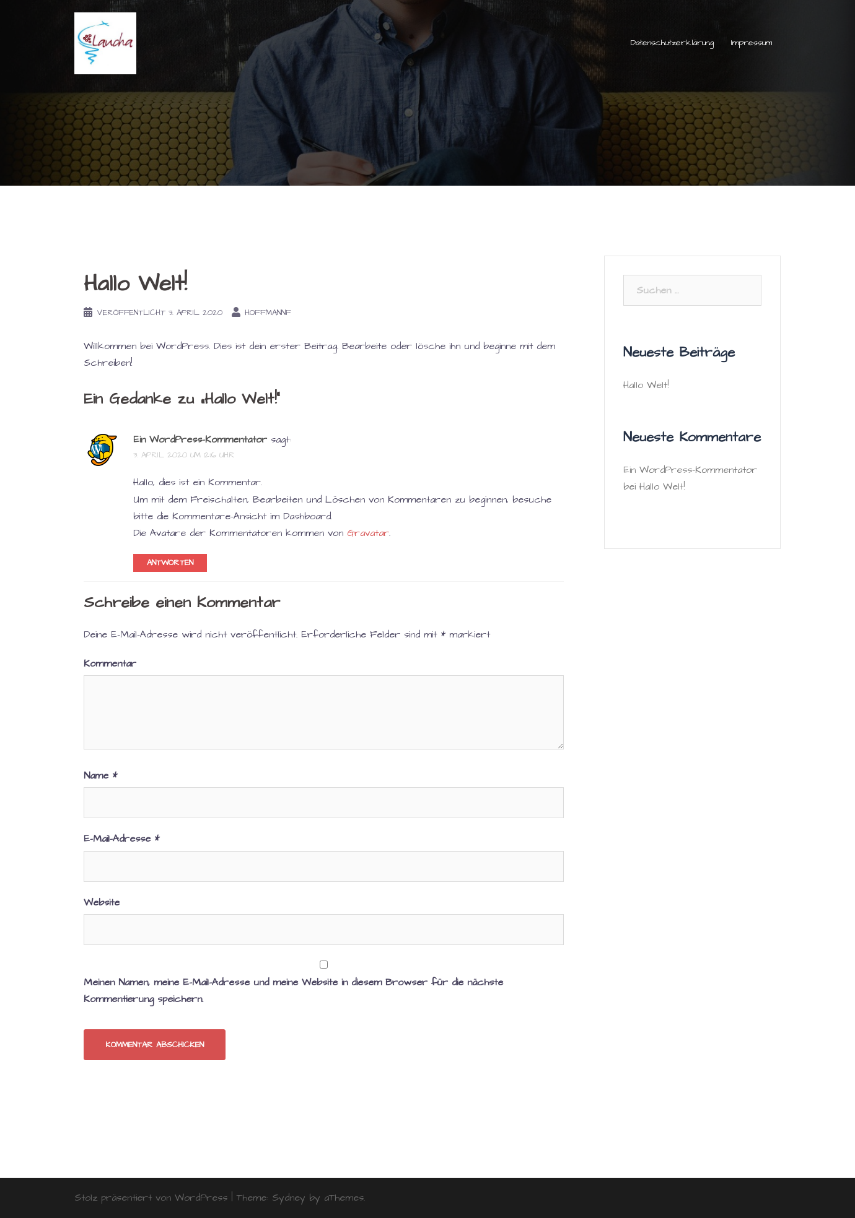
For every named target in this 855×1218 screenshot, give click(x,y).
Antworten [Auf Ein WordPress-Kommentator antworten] (170, 562)
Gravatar (368, 533)
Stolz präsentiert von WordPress (150, 1197)
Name (100, 775)
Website (102, 902)
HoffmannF (268, 312)
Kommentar (110, 663)
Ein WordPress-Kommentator (200, 439)
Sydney (288, 1197)
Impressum (751, 43)
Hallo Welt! (646, 385)
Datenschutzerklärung (672, 43)
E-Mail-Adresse (121, 838)
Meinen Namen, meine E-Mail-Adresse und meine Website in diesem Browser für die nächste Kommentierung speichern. (293, 990)
